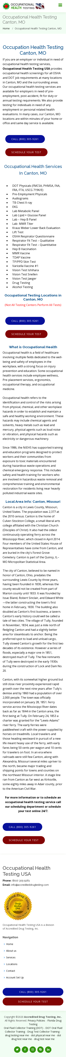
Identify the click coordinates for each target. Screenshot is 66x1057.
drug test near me (44, 1039)
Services (10, 957)
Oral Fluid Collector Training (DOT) (23, 1028)
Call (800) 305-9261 (25, 139)
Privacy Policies (36, 1020)
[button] (17, 1049)
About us (11, 951)
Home (6, 28)
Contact (10, 971)
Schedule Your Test (26, 152)
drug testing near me (17, 1035)
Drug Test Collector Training (43, 1031)
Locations (11, 964)
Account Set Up (15, 977)
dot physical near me (43, 1035)
